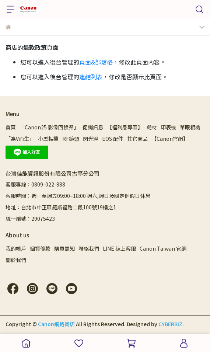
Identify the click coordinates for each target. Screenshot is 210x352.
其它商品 (137, 138)
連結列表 (91, 76)
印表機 (168, 127)
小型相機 (48, 138)
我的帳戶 (16, 248)
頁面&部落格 (96, 61)
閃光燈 (90, 138)
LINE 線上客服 (119, 248)
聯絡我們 (88, 248)
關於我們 (16, 260)
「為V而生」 (20, 138)
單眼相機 (190, 127)
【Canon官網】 (169, 138)
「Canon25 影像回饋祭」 (49, 127)
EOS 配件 (112, 138)
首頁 (11, 127)
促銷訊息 (93, 127)
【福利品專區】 (125, 127)
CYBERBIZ (170, 324)
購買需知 (64, 248)
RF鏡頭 (70, 138)
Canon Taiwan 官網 (163, 248)
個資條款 (40, 248)
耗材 (152, 127)
